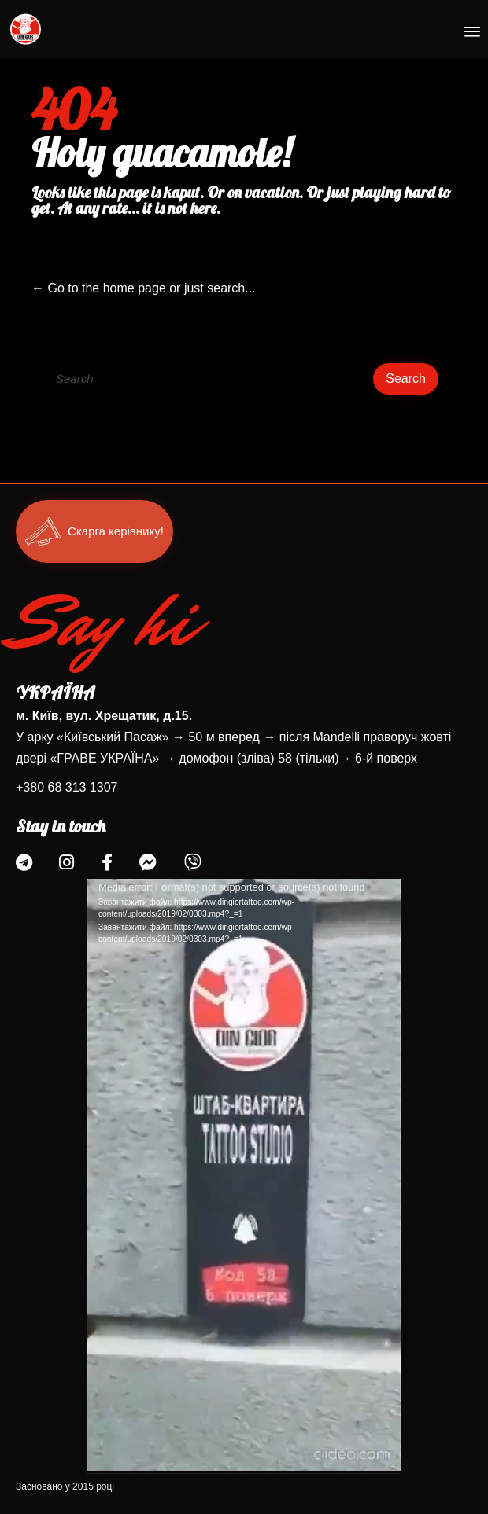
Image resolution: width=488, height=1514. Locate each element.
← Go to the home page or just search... (143, 288)
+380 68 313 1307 (66, 787)
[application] (244, 1176)
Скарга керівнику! (116, 531)
